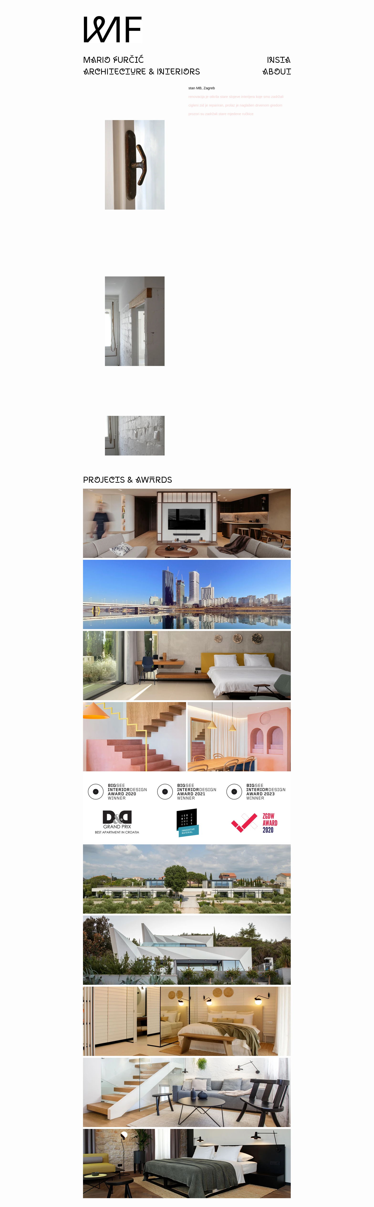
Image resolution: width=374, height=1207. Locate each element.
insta (279, 60)
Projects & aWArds (127, 480)
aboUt (276, 72)
